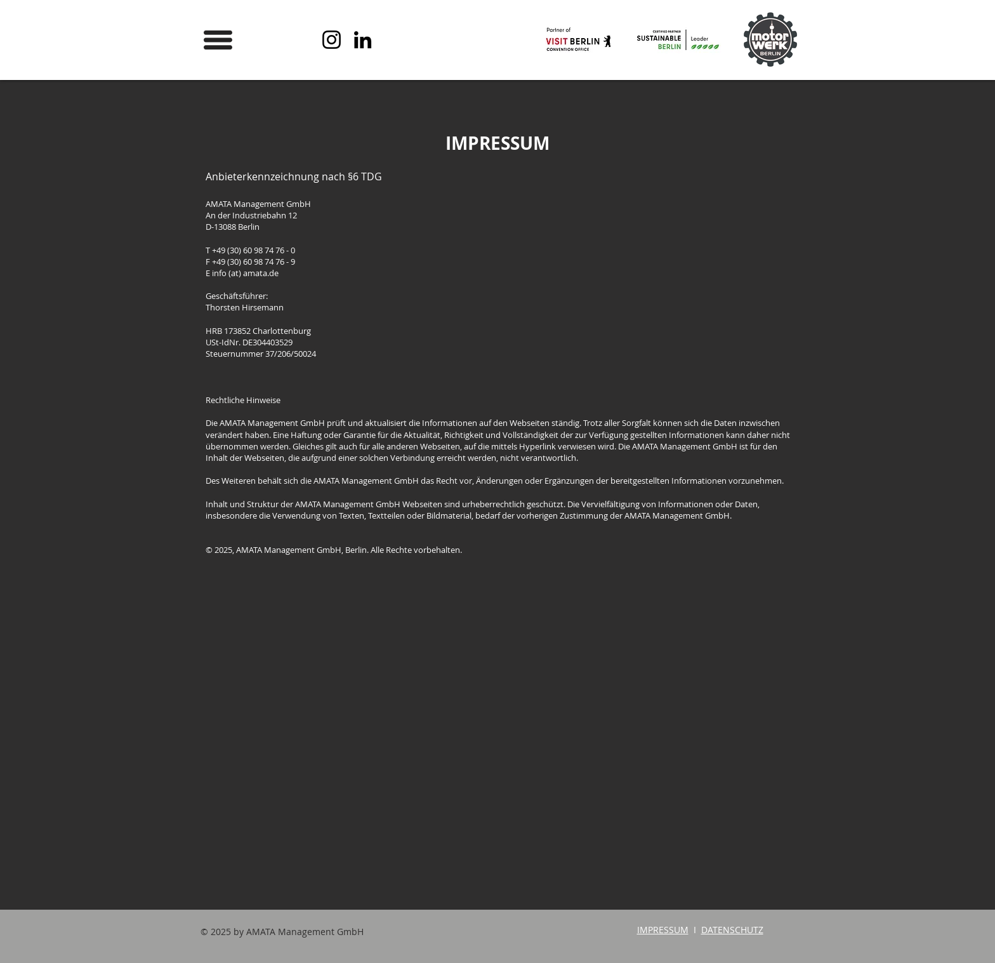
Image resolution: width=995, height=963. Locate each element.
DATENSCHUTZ (732, 930)
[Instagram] (331, 39)
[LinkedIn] (362, 39)
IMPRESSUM (663, 930)
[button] (218, 40)
